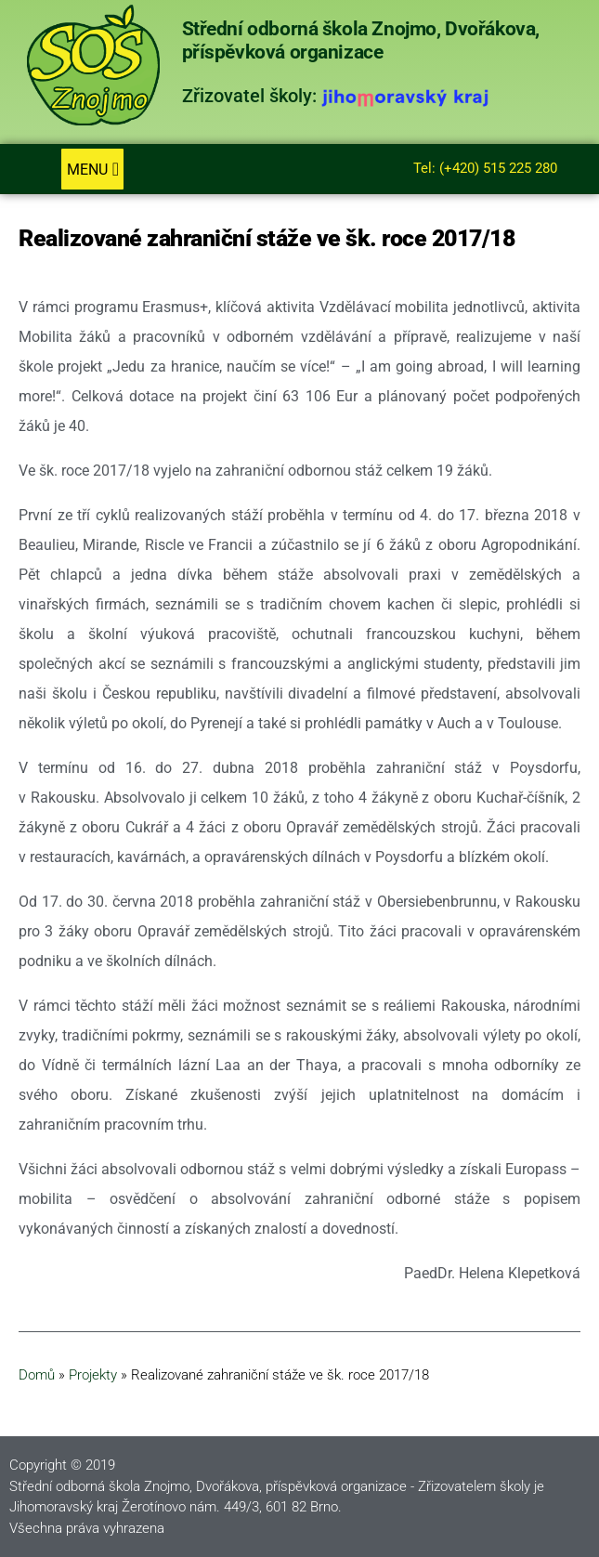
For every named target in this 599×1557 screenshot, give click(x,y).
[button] (92, 169)
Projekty (93, 1375)
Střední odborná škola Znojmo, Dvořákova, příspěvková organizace (361, 41)
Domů (37, 1375)
